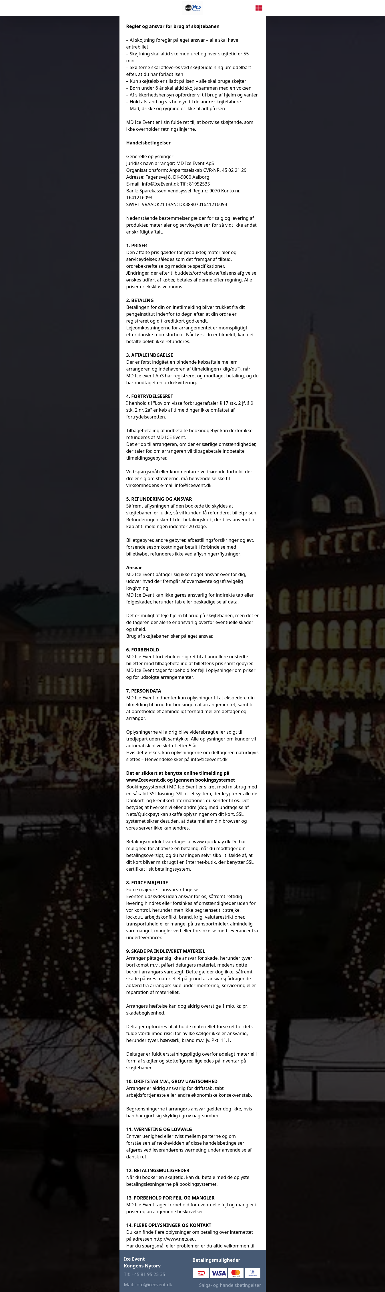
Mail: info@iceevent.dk (148, 1284)
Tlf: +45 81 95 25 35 (144, 1274)
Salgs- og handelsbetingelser (230, 1285)
